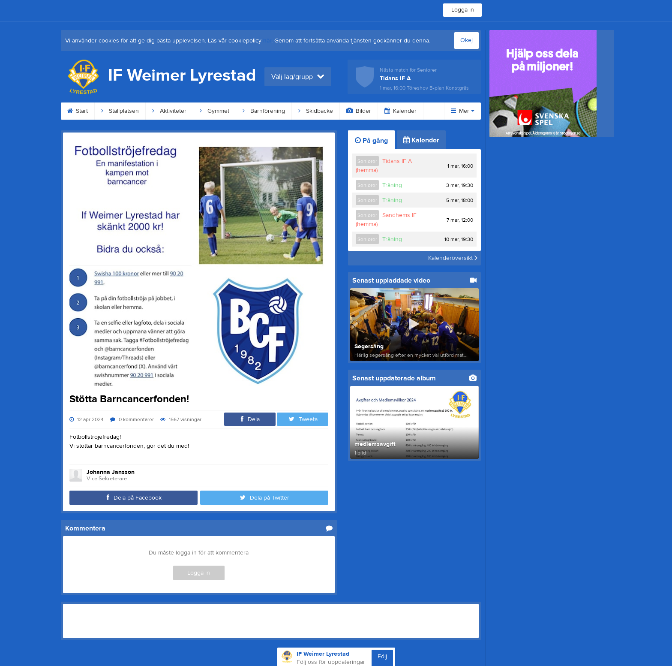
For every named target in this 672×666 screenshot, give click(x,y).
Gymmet (214, 111)
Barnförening (264, 111)
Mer (462, 111)
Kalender (400, 111)
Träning (392, 185)
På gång (371, 140)
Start (77, 111)
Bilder (358, 111)
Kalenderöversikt (452, 258)
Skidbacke (315, 111)
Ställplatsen (120, 111)
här (267, 41)
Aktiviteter (169, 111)
